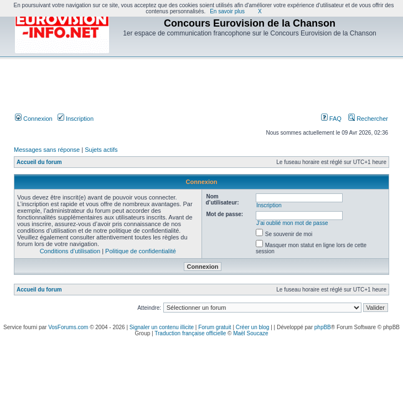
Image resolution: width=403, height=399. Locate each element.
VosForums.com (68, 327)
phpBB (322, 327)
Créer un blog (253, 327)
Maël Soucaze (250, 333)
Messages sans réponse (47, 149)
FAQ (331, 118)
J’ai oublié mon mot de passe (292, 223)
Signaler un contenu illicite (162, 327)
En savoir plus (227, 11)
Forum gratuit (214, 327)
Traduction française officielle (190, 333)
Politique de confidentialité (140, 251)
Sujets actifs (101, 149)
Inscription (76, 118)
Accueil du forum (39, 162)
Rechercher (368, 118)
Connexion (34, 118)
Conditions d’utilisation (70, 251)
